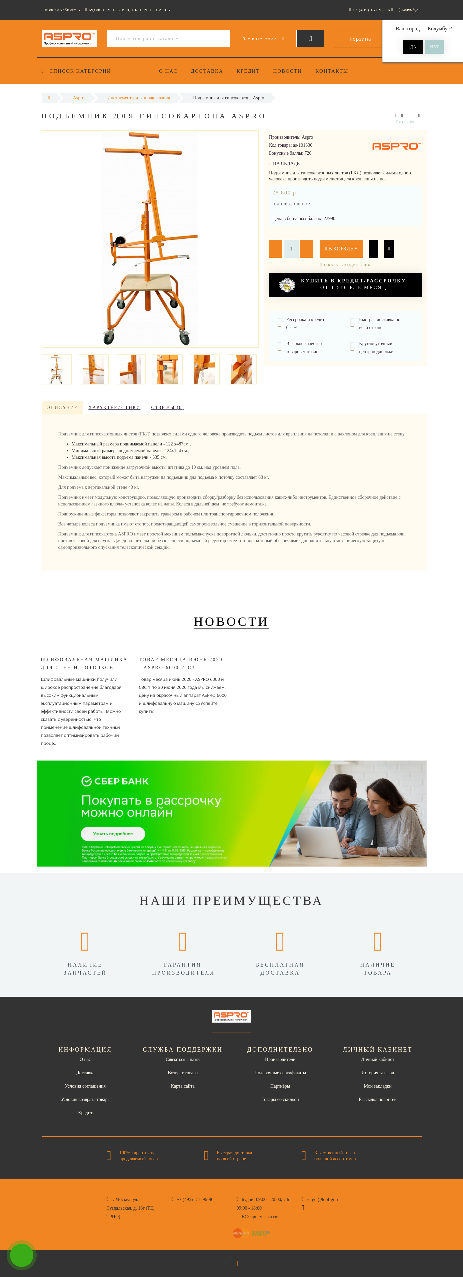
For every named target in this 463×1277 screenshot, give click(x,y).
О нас (168, 71)
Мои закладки (378, 1086)
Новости (290, 71)
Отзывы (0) (167, 407)
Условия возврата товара (85, 1099)
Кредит (250, 71)
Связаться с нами (183, 1059)
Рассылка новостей (378, 1099)
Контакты (336, 71)
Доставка (208, 71)
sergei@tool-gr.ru (323, 1199)
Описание (62, 407)
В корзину (341, 248)
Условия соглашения (85, 1086)
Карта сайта (183, 1086)
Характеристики (114, 407)
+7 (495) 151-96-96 (195, 1199)
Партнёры (280, 1086)
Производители (280, 1059)
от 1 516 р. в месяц (342, 285)
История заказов (378, 1072)
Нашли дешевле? (291, 204)
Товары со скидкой (280, 1099)
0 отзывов (406, 122)
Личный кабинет (377, 1059)
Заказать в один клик (346, 265)
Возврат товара (183, 1072)
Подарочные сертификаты (280, 1072)
